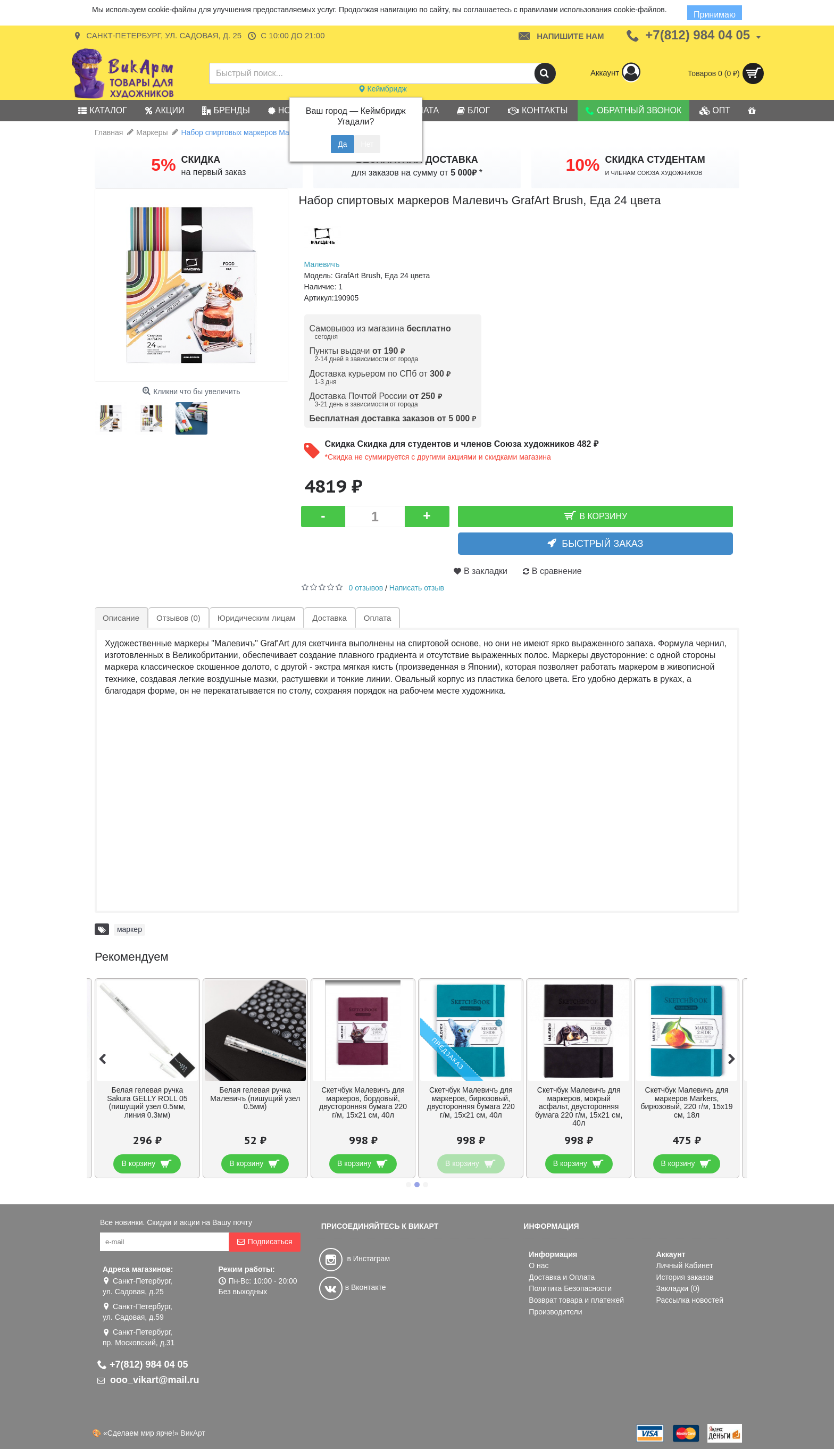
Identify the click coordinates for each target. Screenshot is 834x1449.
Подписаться (265, 1241)
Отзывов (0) (178, 617)
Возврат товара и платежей (576, 1300)
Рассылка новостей (689, 1300)
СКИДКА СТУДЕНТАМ (655, 159)
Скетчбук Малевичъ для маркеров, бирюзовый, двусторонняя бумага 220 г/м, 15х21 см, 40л (471, 1102)
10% (582, 164)
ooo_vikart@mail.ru (148, 1380)
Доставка (329, 617)
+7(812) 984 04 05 (142, 1364)
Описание (121, 617)
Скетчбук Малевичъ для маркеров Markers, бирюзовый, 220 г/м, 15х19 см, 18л (686, 1102)
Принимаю (715, 14)
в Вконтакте (352, 1287)
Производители (555, 1312)
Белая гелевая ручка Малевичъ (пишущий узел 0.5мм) (255, 1098)
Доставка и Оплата (562, 1277)
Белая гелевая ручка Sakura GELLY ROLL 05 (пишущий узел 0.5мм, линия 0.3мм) (147, 1102)
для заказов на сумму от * (417, 172)
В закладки (485, 571)
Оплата (377, 617)
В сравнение (557, 571)
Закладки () (678, 1288)
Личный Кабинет (684, 1265)
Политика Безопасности (570, 1288)
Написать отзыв (416, 588)
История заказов (685, 1277)
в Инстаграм (354, 1258)
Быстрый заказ (602, 543)
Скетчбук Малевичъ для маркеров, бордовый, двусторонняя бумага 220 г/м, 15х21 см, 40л (363, 1102)
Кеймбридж (382, 89)
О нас (538, 1265)
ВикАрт (192, 1433)
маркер (129, 929)
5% (163, 164)
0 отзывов (366, 588)
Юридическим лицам (256, 617)
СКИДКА (201, 159)
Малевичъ (322, 264)
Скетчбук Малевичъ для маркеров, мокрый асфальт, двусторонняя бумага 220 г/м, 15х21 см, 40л (579, 1106)
